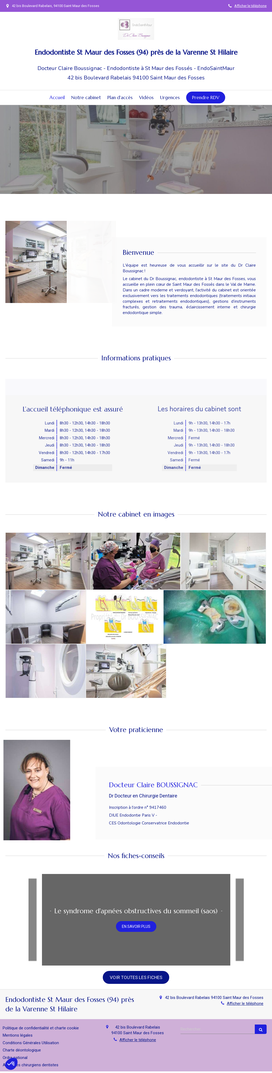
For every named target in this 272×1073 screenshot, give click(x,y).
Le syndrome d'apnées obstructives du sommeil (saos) (136, 911)
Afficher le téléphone (250, 6)
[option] (136, 920)
